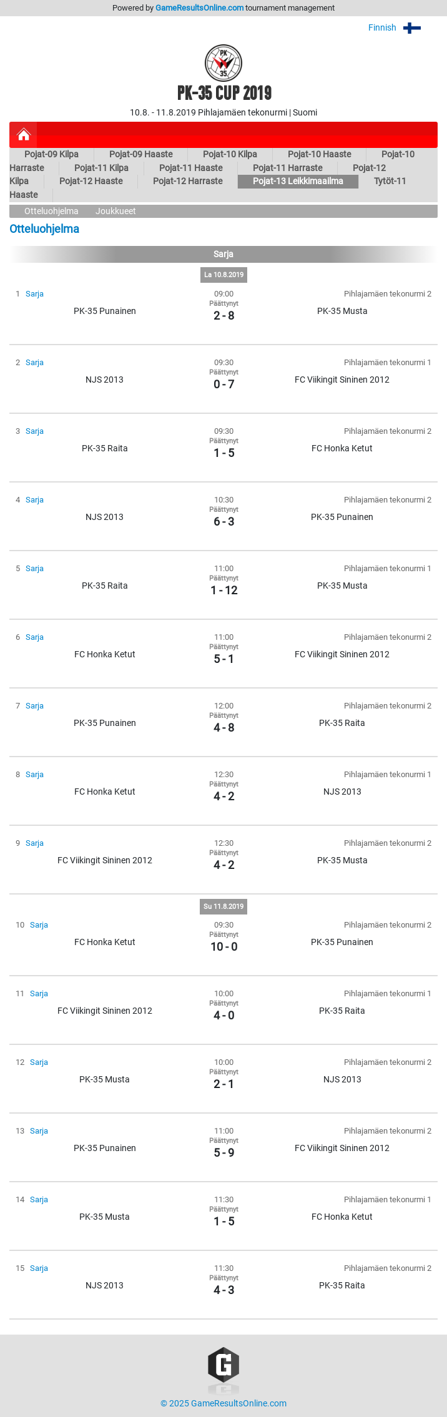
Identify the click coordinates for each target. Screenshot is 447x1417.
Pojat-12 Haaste (90, 181)
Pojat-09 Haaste (140, 154)
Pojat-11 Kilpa (101, 168)
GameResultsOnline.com (199, 7)
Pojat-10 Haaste (319, 154)
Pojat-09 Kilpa (51, 154)
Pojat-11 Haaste (190, 168)
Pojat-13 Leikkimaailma (298, 181)
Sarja (35, 293)
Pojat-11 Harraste (287, 168)
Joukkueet (116, 211)
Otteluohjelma (51, 211)
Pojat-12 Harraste (187, 181)
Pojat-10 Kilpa (230, 154)
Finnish (403, 27)
